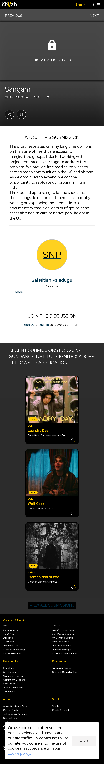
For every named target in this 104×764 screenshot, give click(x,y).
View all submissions (52, 605)
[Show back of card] (73, 440)
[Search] (93, 4)
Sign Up (29, 325)
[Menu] (98, 4)
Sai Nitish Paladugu (52, 280)
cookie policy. (19, 753)
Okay (84, 741)
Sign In (44, 325)
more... (20, 292)
